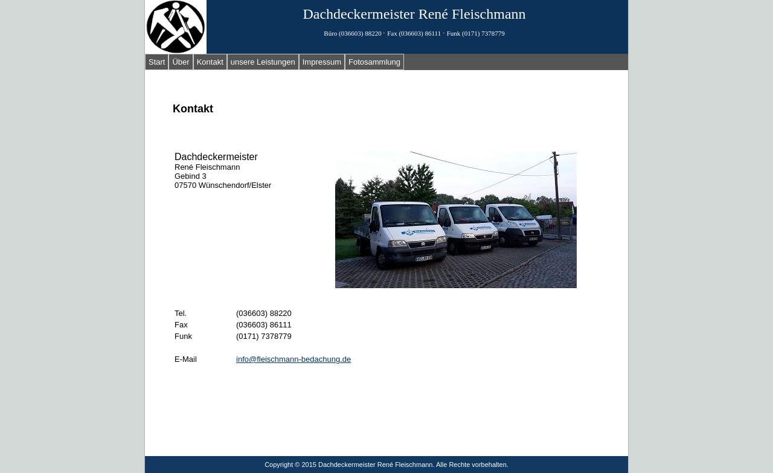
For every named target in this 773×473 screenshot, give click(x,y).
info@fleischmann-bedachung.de (293, 359)
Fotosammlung (374, 61)
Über (180, 61)
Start (157, 61)
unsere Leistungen (263, 61)
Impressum (322, 61)
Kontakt (210, 61)
